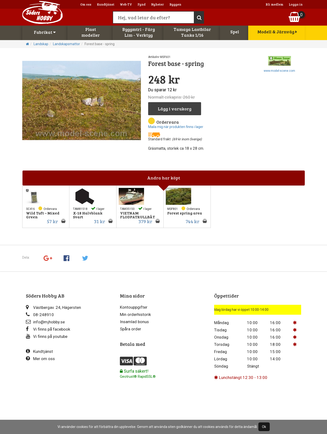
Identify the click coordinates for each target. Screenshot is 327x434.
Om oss (85, 4)
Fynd (141, 4)
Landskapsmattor (66, 44)
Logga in (296, 4)
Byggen (175, 4)
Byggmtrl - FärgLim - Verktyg (138, 32)
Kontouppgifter (133, 307)
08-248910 (40, 314)
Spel (234, 32)
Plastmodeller (90, 32)
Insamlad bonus (134, 321)
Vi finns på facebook (48, 329)
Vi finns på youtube (46, 336)
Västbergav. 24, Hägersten (53, 307)
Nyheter (157, 4)
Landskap (41, 44)
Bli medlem (274, 4)
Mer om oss (40, 358)
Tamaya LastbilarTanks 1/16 (192, 32)
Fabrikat (45, 32)
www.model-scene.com (279, 70)
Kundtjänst (105, 4)
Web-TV (126, 4)
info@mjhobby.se (45, 321)
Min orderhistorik (135, 314)
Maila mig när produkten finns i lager (175, 127)
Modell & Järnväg (277, 32)
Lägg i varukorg (174, 109)
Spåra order (130, 329)
